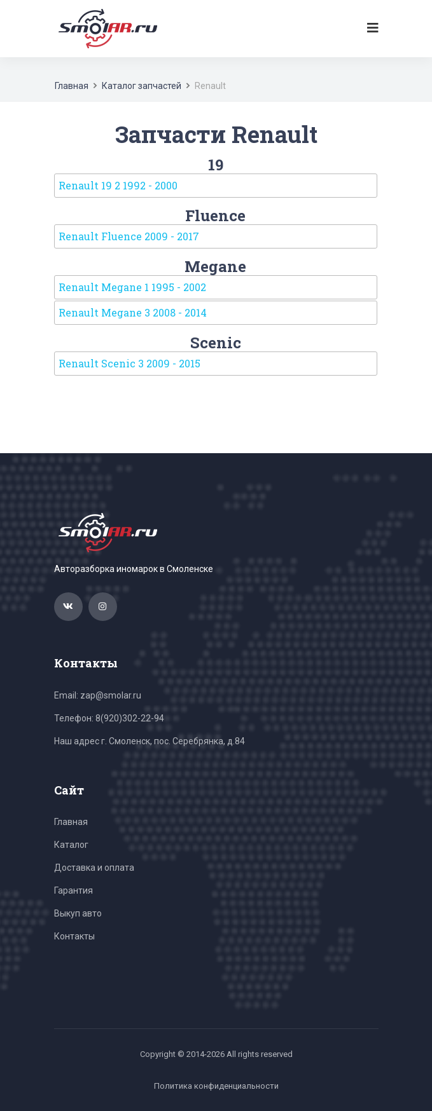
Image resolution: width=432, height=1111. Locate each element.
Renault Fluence (129, 236)
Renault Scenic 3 (129, 363)
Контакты (74, 936)
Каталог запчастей (141, 86)
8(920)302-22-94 (129, 718)
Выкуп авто (78, 913)
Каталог (71, 845)
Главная (71, 86)
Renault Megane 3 (133, 312)
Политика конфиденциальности (216, 1086)
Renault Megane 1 (132, 287)
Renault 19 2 (118, 185)
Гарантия (73, 890)
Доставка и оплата (94, 867)
